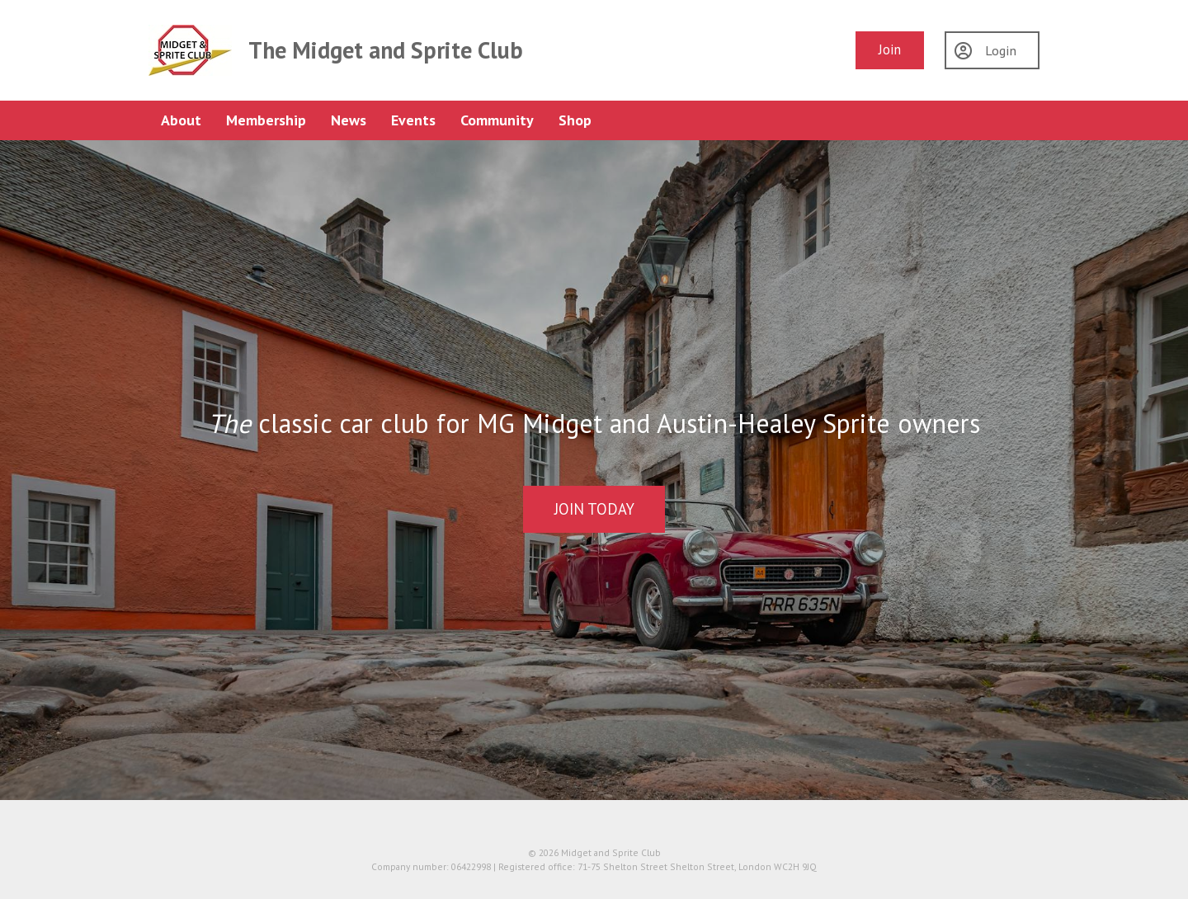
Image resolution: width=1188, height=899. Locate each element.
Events (413, 120)
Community (497, 120)
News (348, 120)
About (181, 120)
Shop (575, 120)
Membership (266, 120)
